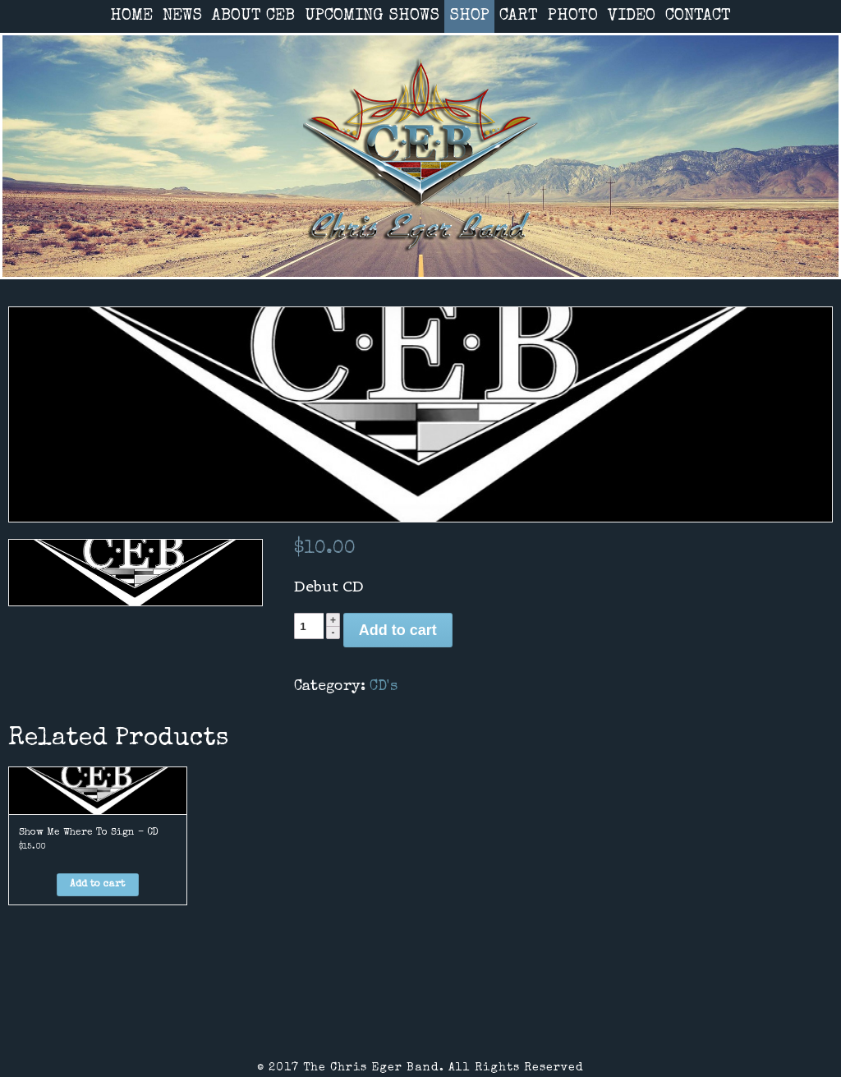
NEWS (182, 16)
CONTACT (698, 16)
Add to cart (398, 630)
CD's (384, 686)
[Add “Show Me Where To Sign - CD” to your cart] (98, 884)
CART (518, 16)
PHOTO (573, 16)
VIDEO (631, 16)
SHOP (469, 16)
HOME (131, 16)
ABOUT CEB (253, 16)
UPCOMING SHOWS (372, 16)
